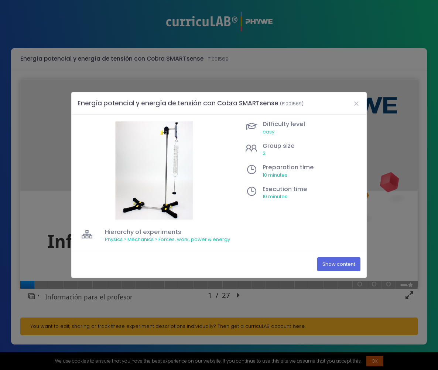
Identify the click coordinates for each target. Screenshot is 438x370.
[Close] (356, 103)
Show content (338, 264)
